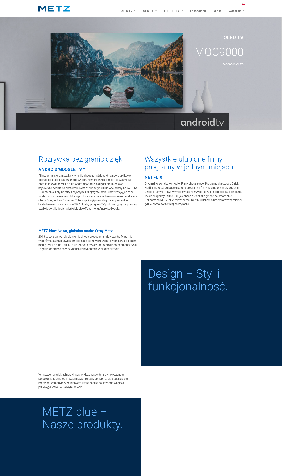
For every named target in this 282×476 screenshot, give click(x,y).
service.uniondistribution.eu (65, 424)
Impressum (214, 466)
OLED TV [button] (128, 11)
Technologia (198, 11)
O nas (218, 11)
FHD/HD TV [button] (173, 11)
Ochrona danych (233, 466)
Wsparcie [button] (237, 11)
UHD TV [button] (150, 11)
